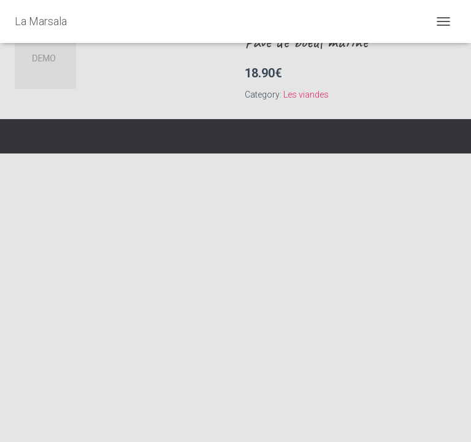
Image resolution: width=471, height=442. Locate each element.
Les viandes (306, 94)
